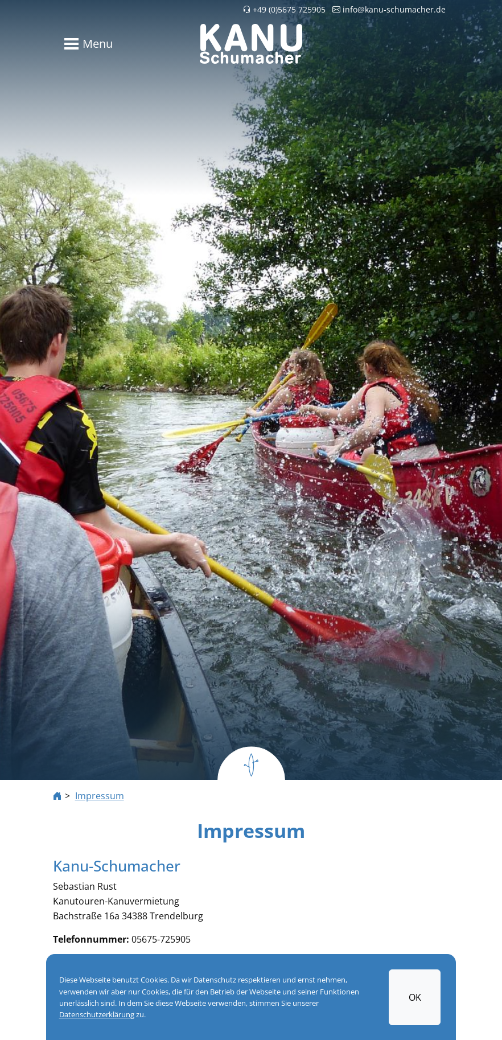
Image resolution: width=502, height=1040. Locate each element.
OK (415, 997)
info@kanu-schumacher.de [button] (389, 9)
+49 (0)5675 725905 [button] (284, 9)
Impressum (99, 796)
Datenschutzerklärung (96, 1015)
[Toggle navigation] (86, 43)
